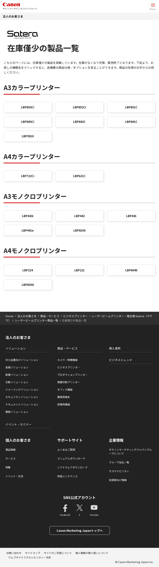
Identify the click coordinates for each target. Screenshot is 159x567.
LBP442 (79, 216)
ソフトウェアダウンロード (72, 467)
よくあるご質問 (66, 449)
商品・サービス (49, 316)
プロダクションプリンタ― (72, 374)
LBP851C (131, 107)
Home (9, 316)
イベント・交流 (14, 476)
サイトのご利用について (58, 553)
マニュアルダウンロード (71, 458)
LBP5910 (28, 136)
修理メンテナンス (67, 476)
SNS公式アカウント (79, 497)
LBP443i (27, 216)
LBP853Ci (27, 107)
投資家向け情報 (118, 480)
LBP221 (79, 270)
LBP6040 (131, 270)
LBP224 (27, 270)
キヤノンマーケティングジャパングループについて (130, 451)
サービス (10, 458)
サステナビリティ (119, 471)
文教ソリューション (16, 382)
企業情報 (116, 440)
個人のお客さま (18, 440)
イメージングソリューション (21, 389)
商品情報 (10, 449)
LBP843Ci (27, 121)
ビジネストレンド (120, 360)
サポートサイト (70, 440)
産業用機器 (63, 404)
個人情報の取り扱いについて (91, 553)
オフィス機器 (65, 389)
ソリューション (15, 348)
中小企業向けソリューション (21, 360)
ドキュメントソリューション (21, 404)
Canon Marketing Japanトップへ (80, 530)
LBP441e (28, 230)
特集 (8, 467)
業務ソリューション (16, 412)
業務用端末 (63, 397)
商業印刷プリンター (68, 382)
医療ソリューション (16, 374)
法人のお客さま (13, 16)
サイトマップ (32, 553)
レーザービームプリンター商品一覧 (36, 320)
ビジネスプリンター (75, 316)
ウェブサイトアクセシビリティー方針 (29, 557)
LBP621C (79, 176)
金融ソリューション (16, 367)
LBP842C (79, 121)
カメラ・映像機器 (67, 360)
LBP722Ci (27, 176)
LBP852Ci (79, 107)
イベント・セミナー (18, 424)
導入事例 (115, 348)
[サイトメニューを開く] (153, 6)
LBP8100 (79, 230)
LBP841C (131, 121)
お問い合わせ (13, 553)
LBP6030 (28, 284)
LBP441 (131, 216)
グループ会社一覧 (119, 462)
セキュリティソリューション (21, 397)
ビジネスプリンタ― (68, 367)
